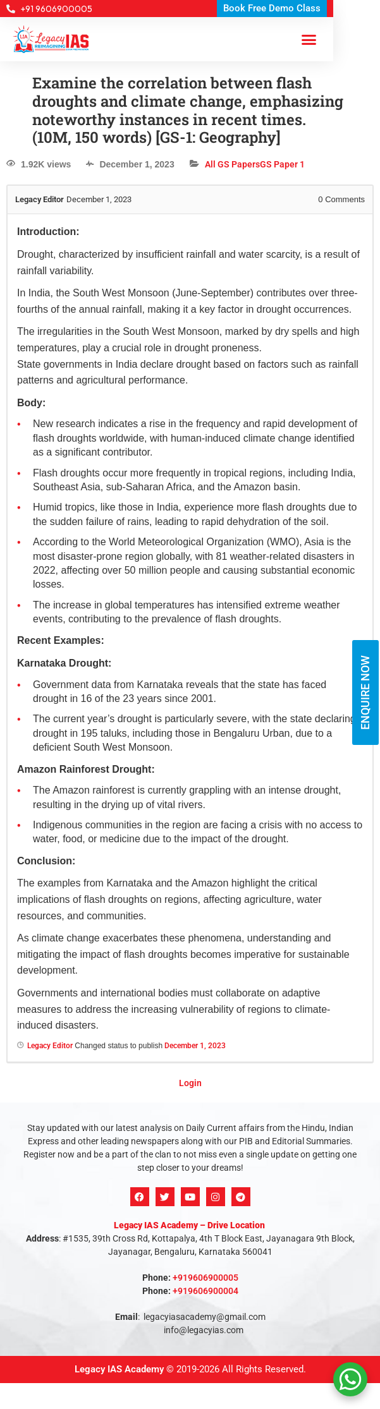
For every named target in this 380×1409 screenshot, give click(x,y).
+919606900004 (205, 1291)
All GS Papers (232, 164)
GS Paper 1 (282, 164)
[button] (309, 39)
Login (190, 1083)
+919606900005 (205, 1278)
